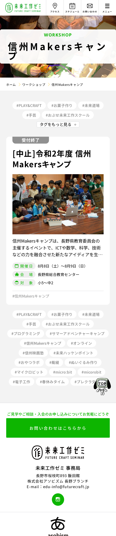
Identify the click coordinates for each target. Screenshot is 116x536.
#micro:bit (62, 372)
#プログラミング (25, 333)
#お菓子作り (62, 105)
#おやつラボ (29, 362)
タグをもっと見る (55, 124)
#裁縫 (54, 362)
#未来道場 (91, 105)
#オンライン (81, 343)
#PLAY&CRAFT (29, 105)
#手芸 (31, 115)
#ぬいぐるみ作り (83, 362)
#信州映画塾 (33, 352)
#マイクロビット (29, 372)
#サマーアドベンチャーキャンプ (77, 333)
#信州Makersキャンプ (42, 343)
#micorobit (91, 372)
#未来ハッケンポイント (73, 352)
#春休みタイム (52, 381)
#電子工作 (21, 381)
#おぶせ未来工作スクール (68, 115)
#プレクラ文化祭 (88, 381)
